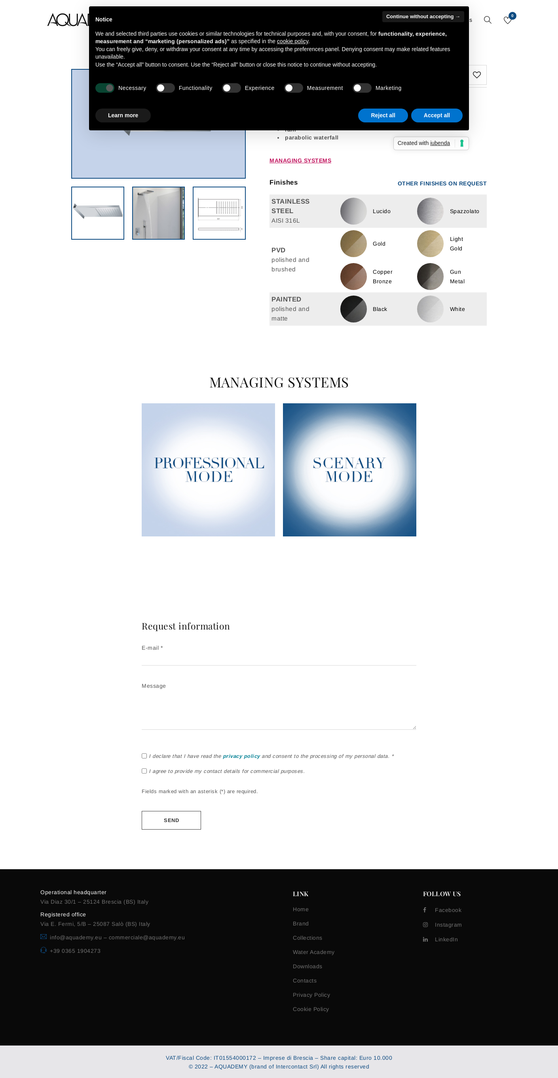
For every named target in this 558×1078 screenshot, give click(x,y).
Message (279, 707)
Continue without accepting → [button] (423, 16)
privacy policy (241, 756)
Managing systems (300, 160)
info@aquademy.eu (77, 937)
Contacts (305, 980)
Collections (308, 938)
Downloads (308, 966)
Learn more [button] (123, 115)
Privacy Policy (311, 995)
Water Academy (314, 952)
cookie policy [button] (292, 41)
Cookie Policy (311, 1009)
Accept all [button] (437, 115)
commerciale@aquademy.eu (147, 937)
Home (301, 909)
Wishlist (512, 17)
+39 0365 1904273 (75, 951)
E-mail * (279, 653)
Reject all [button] (383, 115)
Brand (301, 923)
